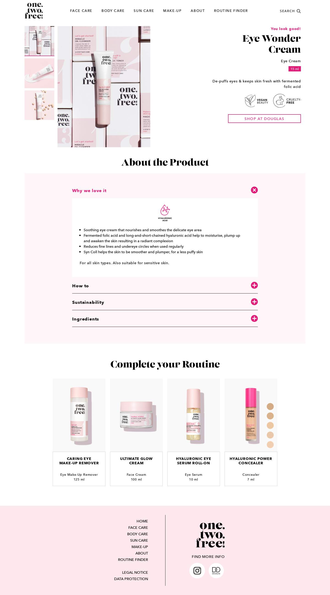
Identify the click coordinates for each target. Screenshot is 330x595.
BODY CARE (113, 11)
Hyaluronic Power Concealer (251, 460)
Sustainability (165, 302)
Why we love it (165, 190)
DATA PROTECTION (131, 579)
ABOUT (198, 11)
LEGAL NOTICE (135, 572)
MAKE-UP (172, 11)
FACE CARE (81, 11)
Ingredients (165, 319)
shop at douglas (264, 119)
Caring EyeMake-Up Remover (79, 460)
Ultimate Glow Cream (136, 460)
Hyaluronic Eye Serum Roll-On (193, 460)
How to (165, 285)
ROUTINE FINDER (231, 11)
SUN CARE (144, 11)
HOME (142, 521)
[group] (39, 41)
